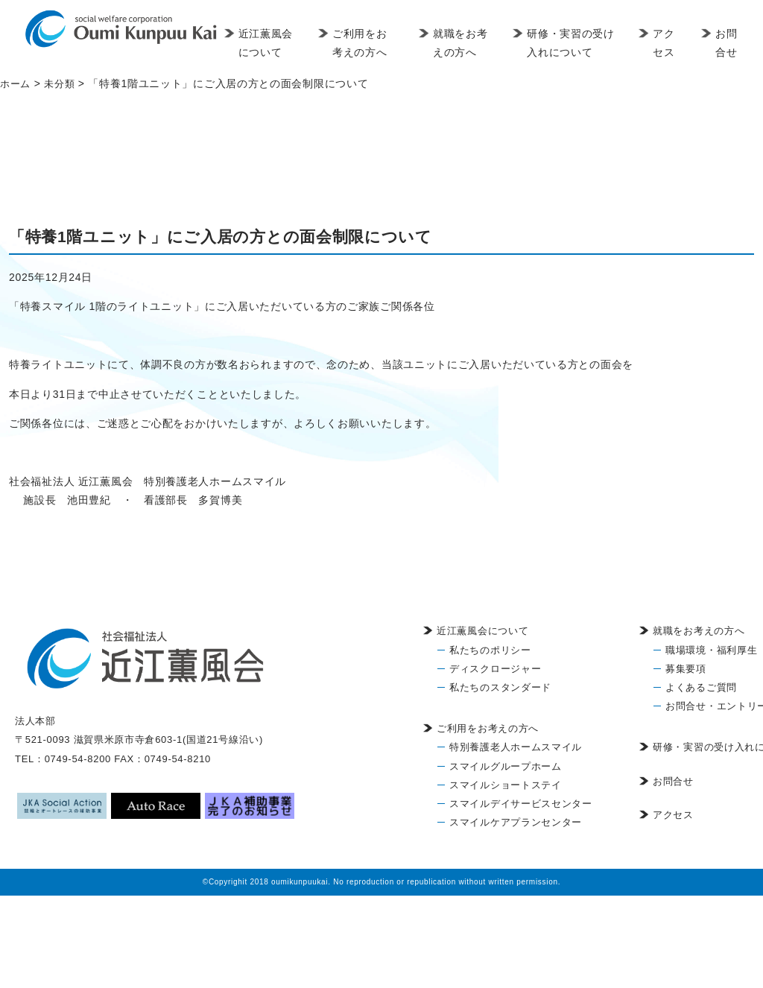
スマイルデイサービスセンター (520, 803)
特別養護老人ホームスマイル (515, 747)
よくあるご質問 (701, 687)
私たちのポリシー (490, 650)
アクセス (668, 43)
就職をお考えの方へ (474, 52)
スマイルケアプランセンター (515, 822)
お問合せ (728, 43)
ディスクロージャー (495, 668)
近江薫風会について (290, 52)
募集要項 (685, 668)
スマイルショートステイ (505, 785)
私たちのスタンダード (500, 687)
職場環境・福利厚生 (711, 650)
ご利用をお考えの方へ (384, 43)
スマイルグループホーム (505, 766)
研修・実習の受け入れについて (578, 43)
